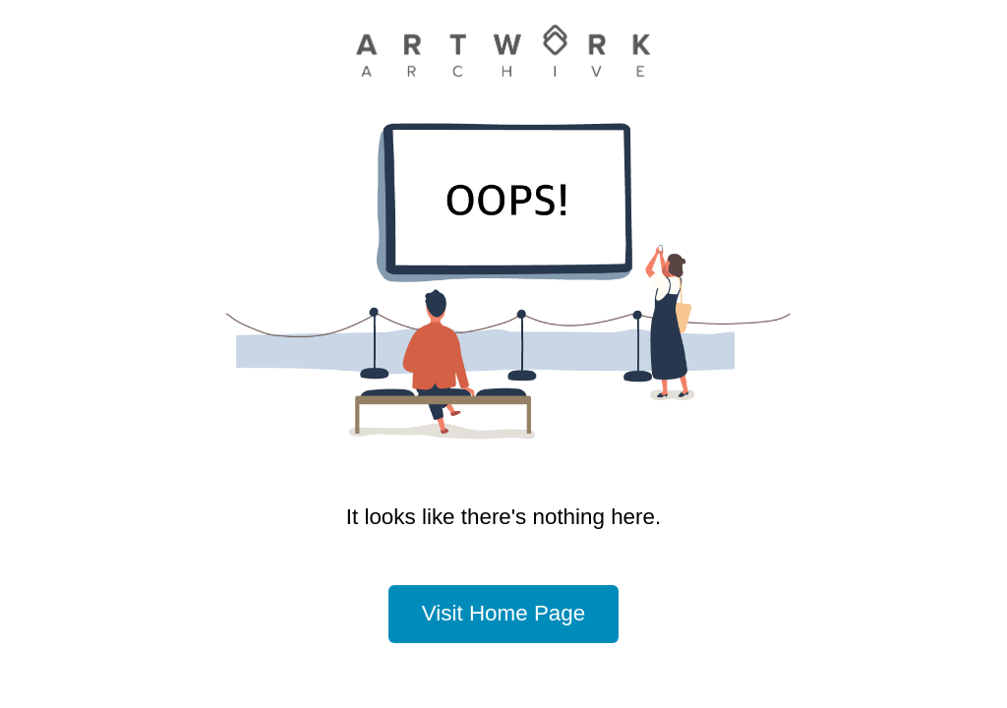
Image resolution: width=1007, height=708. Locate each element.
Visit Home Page (503, 613)
